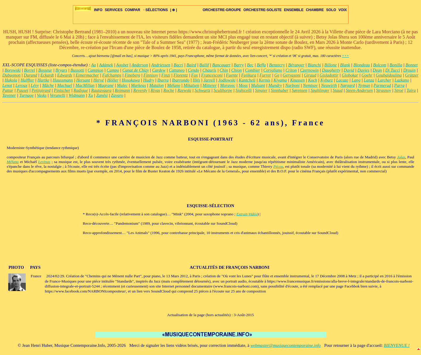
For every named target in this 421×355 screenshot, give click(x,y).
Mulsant (258, 85)
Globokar (350, 75)
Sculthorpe (223, 90)
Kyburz (326, 80)
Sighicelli (244, 90)
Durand (30, 75)
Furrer (265, 75)
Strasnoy (383, 90)
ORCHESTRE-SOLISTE (262, 10)
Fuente (232, 75)
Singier (261, 90)
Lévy (35, 85)
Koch (312, 80)
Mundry (275, 85)
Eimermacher (87, 75)
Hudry (148, 80)
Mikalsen (191, 85)
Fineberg (132, 75)
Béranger (296, 65)
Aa (93, 65)
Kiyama (280, 80)
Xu (90, 95)
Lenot (7, 85)
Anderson (140, 65)
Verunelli (57, 95)
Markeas (138, 85)
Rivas (155, 90)
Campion (95, 70)
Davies (364, 70)
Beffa (261, 65)
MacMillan (84, 85)
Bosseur (45, 70)
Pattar (7, 90)
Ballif (204, 65)
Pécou (278, 166)
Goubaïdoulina (389, 75)
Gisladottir (328, 75)
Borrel (29, 70)
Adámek (106, 65)
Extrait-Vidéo (246, 214)
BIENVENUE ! (397, 345)
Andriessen (160, 65)
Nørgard (347, 85)
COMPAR (132, 10)
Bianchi (314, 65)
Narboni (292, 85)
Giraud (310, 75)
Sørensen (299, 90)
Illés (196, 80)
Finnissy (151, 75)
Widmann (77, 95)
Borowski (13, 70)
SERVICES (113, 10)
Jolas (401, 157)
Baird (191, 65)
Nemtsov (310, 85)
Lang (356, 80)
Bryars (61, 70)
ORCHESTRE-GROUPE (222, 10)
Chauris (209, 70)
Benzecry (277, 65)
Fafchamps (111, 75)
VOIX (342, 10)
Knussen (297, 80)
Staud (337, 90)
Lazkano (402, 80)
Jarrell (209, 80)
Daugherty (331, 70)
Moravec (227, 85)
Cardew (159, 70)
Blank (345, 65)
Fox (194, 75)
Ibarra (163, 80)
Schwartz (202, 90)
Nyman (364, 85)
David (349, 70)
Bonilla (396, 65)
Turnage (26, 95)
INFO (98, 10)
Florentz (180, 75)
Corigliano (272, 70)
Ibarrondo (181, 80)
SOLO (331, 10)
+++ (345, 56)
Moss (243, 85)
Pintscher (62, 90)
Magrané (106, 85)
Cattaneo (177, 70)
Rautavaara (101, 90)
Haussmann (63, 80)
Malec (122, 85)
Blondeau (361, 65)
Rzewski (184, 90)
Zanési (102, 95)
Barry (239, 65)
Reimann (122, 90)
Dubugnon (11, 75)
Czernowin (309, 70)
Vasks (42, 95)
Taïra (411, 90)
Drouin (409, 70)
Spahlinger (320, 90)
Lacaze (342, 80)
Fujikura (248, 75)
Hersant (83, 80)
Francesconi (212, 75)
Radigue (81, 90)
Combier (252, 70)
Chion (236, 70)
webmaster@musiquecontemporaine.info (285, 345)
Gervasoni (291, 75)
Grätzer (412, 75)
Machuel (64, 85)
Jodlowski (227, 80)
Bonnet (411, 65)
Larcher (384, 80)
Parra (399, 85)
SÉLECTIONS (155, 10)
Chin (224, 70)
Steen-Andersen (359, 90)
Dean (377, 70)
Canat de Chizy (135, 70)
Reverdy (140, 90)
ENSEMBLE (294, 10)
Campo (113, 70)
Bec (250, 65)
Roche (169, 90)
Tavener (9, 95)
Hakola (11, 80)
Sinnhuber (279, 90)
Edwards (64, 75)
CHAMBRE (315, 10)
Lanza (369, 80)
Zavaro (117, 95)
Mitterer (210, 85)
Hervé (98, 80)
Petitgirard (41, 90)
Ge (276, 75)
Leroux (22, 85)
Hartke (43, 80)
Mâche (48, 85)
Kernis (264, 80)
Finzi (165, 75)
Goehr (367, 75)
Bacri (178, 65)
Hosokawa (131, 80)
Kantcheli (247, 80)
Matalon (156, 85)
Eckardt (47, 75)
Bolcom (379, 65)
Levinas (44, 162)
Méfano (173, 85)
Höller (112, 80)
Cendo (193, 70)
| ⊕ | (173, 10)
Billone (330, 65)
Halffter (27, 80)
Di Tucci (392, 70)
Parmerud (382, 85)
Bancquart (221, 65)
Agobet (122, 65)
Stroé (398, 90)
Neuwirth (329, 85)
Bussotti (77, 70)
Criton (291, 70)
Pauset (22, 90)
